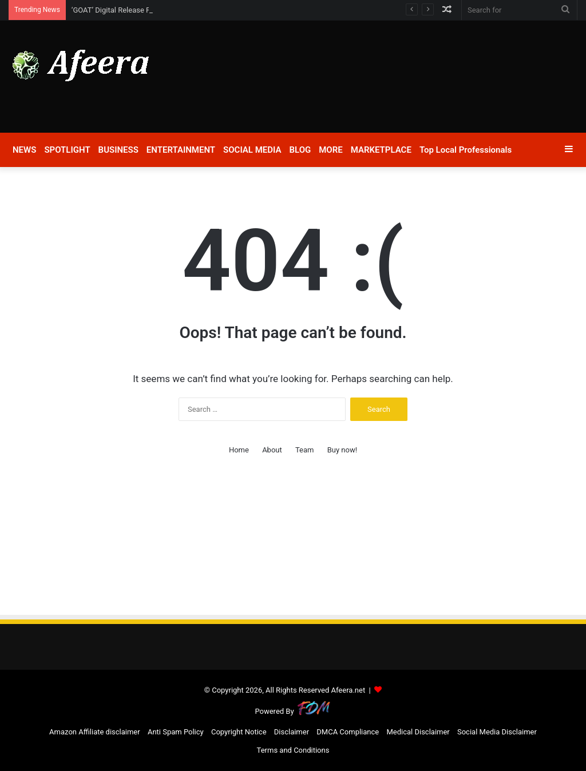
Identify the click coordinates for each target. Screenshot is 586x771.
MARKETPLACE (381, 150)
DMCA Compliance (347, 732)
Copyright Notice (239, 732)
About (272, 450)
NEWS (24, 150)
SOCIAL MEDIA (252, 150)
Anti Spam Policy (176, 732)
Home (239, 450)
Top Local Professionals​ (465, 150)
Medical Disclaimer (417, 732)
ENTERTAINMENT (180, 150)
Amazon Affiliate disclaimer (94, 732)
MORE (330, 150)
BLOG (300, 150)
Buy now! (342, 450)
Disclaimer (291, 732)
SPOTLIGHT (67, 150)
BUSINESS (118, 150)
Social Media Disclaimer (497, 732)
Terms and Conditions (293, 750)
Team (304, 450)
